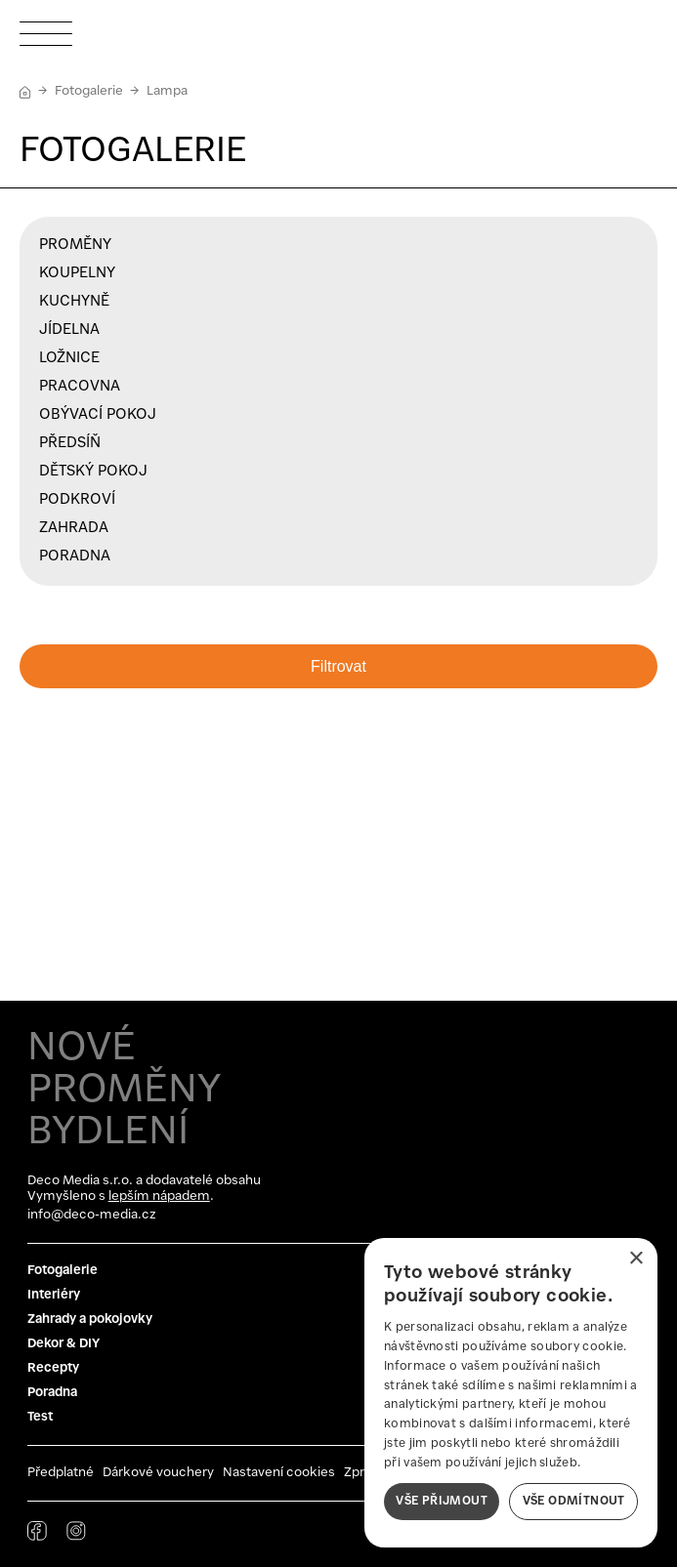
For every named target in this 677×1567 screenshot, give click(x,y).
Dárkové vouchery (158, 1472)
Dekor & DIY (63, 1344)
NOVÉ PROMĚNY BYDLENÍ (124, 1090)
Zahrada (73, 528)
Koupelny (77, 273)
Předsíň (70, 443)
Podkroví (77, 500)
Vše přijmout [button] (441, 1501)
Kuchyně (74, 301)
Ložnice (69, 358)
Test (40, 1417)
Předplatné (60, 1472)
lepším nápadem (159, 1196)
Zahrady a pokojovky (89, 1319)
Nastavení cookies (279, 1472)
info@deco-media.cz (91, 1215)
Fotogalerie (89, 91)
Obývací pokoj (97, 415)
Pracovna (79, 386)
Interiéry (53, 1295)
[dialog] (510, 1392)
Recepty (53, 1368)
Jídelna (69, 330)
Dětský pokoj (93, 471)
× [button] (635, 1259)
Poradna (74, 556)
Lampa (167, 91)
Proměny (75, 245)
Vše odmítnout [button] (574, 1501)
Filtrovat (338, 666)
